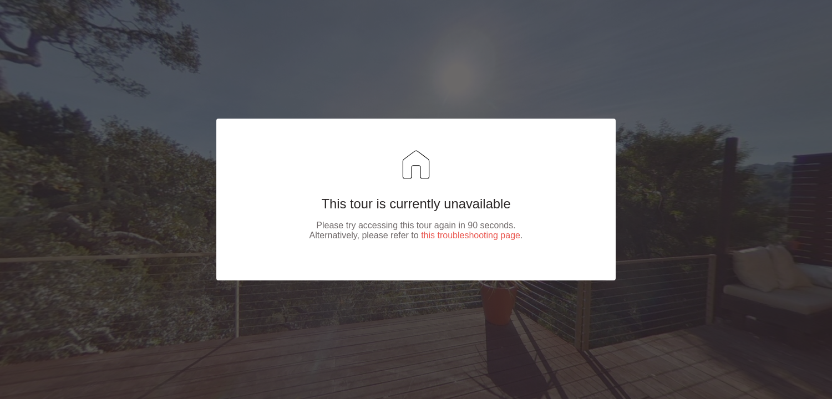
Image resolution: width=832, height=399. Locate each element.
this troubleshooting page (470, 235)
